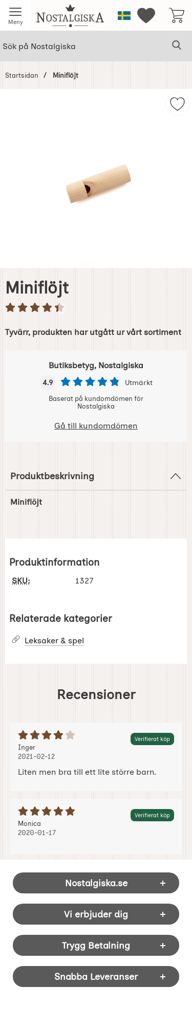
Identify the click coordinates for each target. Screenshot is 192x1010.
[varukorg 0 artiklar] (176, 15)
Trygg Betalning (96, 945)
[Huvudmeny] (15, 15)
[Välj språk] (124, 15)
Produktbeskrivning (96, 476)
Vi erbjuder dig (96, 914)
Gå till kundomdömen (96, 426)
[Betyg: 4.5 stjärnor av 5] (96, 308)
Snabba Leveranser (96, 976)
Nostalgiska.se (96, 883)
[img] (177, 104)
